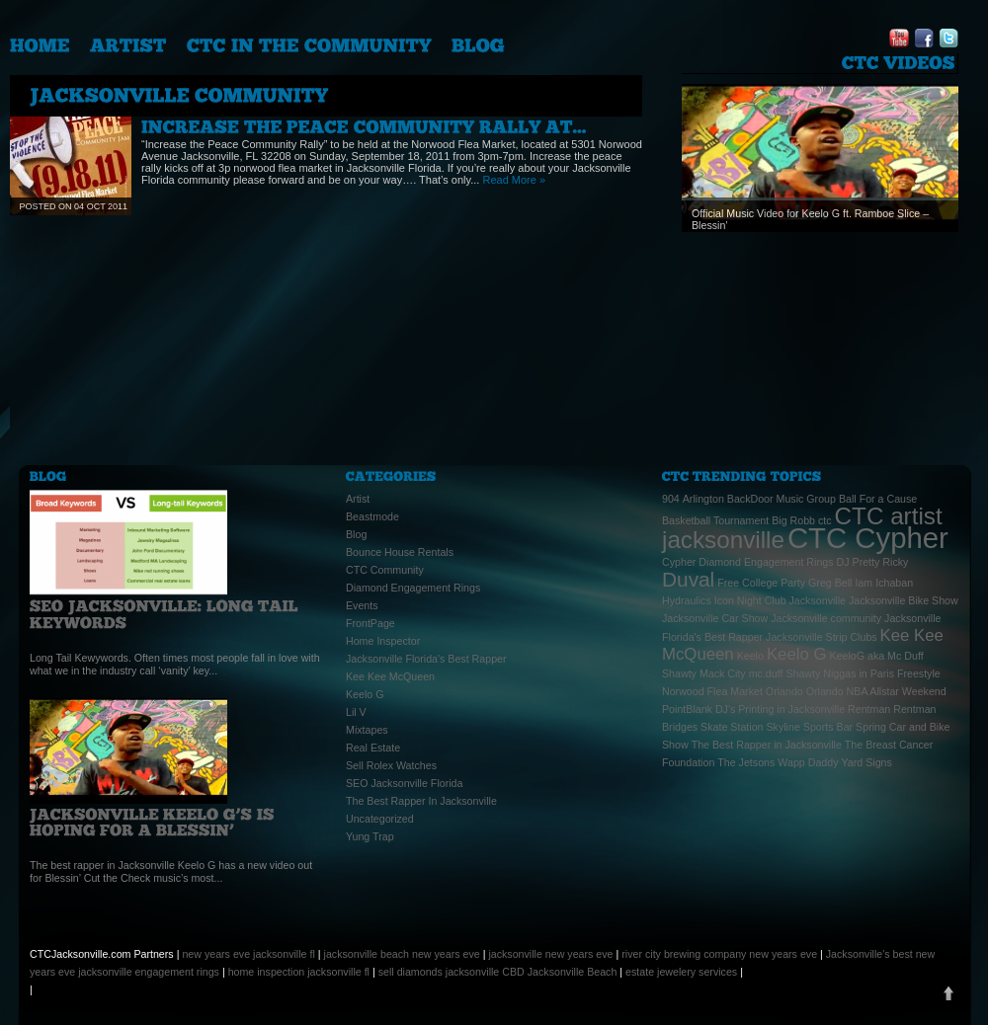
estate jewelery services (681, 972)
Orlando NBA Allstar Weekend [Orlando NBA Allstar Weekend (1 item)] (876, 691)
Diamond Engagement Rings (413, 587)
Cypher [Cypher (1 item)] (679, 562)
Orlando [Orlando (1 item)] (784, 691)
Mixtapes (367, 730)
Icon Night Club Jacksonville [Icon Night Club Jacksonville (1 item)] (780, 600)
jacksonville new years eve (550, 954)
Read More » (513, 180)
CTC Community (385, 570)
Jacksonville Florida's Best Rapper (426, 659)
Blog (356, 534)
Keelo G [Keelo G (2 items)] (797, 654)
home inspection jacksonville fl (299, 972)
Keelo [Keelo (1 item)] (750, 656)
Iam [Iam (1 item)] (863, 583)
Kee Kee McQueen (390, 676)
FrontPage (370, 623)
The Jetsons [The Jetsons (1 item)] (746, 762)
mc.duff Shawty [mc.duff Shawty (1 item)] (785, 673)
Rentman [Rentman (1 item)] (869, 709)
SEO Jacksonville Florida (404, 783)
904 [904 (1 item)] (671, 499)
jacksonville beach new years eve (402, 954)
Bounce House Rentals (399, 552)
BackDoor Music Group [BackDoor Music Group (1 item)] (781, 499)
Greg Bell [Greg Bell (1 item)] (830, 583)
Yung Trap (370, 836)
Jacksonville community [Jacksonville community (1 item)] (826, 618)
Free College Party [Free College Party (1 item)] (761, 583)
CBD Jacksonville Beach (559, 972)
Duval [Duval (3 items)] (688, 579)
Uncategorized (380, 819)
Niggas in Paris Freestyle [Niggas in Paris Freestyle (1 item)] (881, 673)
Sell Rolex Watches (391, 765)
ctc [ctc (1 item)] (825, 520)
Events (362, 605)
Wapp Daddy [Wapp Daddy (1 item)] (808, 762)
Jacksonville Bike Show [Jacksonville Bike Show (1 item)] (903, 600)
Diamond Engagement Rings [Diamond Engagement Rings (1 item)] (766, 562)
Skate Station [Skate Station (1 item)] (731, 727)
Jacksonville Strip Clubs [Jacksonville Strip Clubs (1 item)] (821, 637)
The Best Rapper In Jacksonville (421, 801)
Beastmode (372, 516)
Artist (358, 499)
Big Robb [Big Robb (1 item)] (793, 520)
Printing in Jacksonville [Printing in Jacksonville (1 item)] (791, 709)
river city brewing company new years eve (719, 954)
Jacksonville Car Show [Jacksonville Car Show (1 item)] (715, 618)
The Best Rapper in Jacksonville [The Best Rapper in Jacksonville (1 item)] (767, 744)
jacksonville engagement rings (148, 972)
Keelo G (365, 694)
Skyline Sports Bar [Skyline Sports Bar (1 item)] (809, 727)
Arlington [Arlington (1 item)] (703, 499)
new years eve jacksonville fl (248, 954)
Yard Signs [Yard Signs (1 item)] (867, 762)
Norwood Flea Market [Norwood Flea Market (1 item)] (712, 691)
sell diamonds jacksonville (439, 972)
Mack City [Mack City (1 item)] (723, 673)
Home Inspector (383, 641)
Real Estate (373, 747)
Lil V (356, 712)
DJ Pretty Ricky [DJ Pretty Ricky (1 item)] (873, 562)
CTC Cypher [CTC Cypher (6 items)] (867, 537)
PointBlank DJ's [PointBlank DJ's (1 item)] (698, 709)
